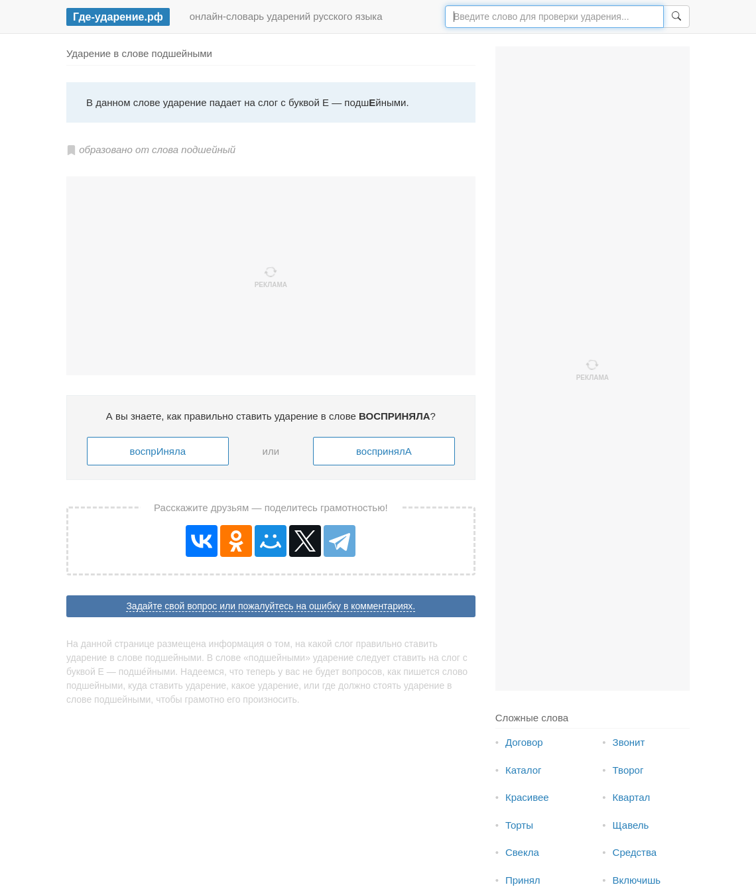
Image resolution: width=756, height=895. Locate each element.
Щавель (631, 825)
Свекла (522, 852)
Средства (635, 852)
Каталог (523, 770)
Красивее (527, 797)
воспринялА (384, 451)
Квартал (632, 797)
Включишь (637, 880)
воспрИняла (158, 451)
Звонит (629, 742)
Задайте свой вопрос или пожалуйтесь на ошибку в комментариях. (270, 606)
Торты (519, 825)
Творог (628, 770)
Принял (522, 880)
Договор (524, 742)
